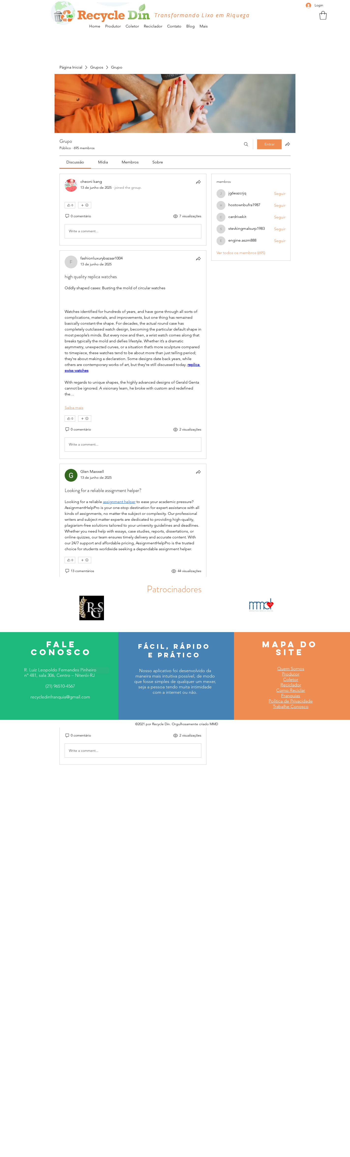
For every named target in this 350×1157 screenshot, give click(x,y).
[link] (75, 162)
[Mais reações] (84, 205)
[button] (323, 15)
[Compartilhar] (198, 182)
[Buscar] (246, 144)
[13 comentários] (79, 571)
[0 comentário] (78, 216)
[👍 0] (70, 205)
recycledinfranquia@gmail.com (60, 697)
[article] (132, 210)
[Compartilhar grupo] (288, 144)
